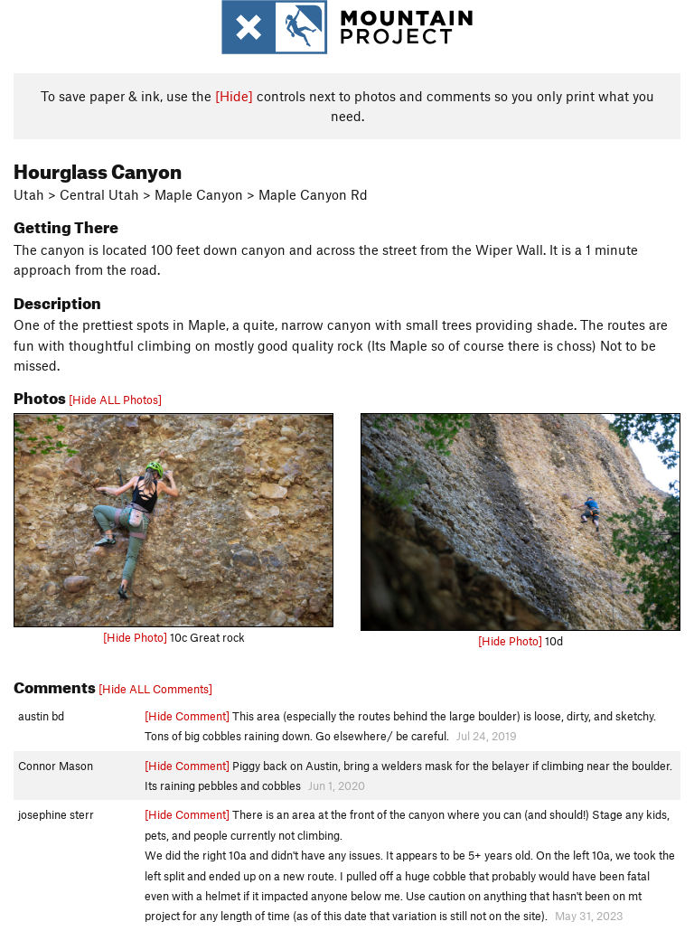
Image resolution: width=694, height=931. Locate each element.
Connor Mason (55, 765)
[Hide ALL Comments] (155, 689)
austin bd (41, 716)
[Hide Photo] (135, 637)
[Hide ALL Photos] (115, 399)
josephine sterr (56, 814)
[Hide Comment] (187, 716)
